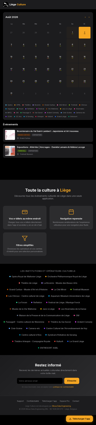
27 (48, 81)
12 (36, 57)
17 (11, 69)
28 (60, 81)
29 (72, 81)
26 (36, 81)
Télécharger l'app (49, 401)
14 (60, 57)
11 (23, 57)
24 (11, 81)
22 (72, 69)
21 (60, 69)
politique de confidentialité (63, 387)
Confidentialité (33, 401)
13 (48, 57)
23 (85, 69)
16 (85, 57)
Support (20, 401)
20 (48, 69)
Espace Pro (65, 401)
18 (24, 69)
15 (72, 57)
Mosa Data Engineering (61, 406)
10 (11, 57)
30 (85, 81)
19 (36, 69)
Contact (75, 401)
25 (23, 81)
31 (11, 93)
